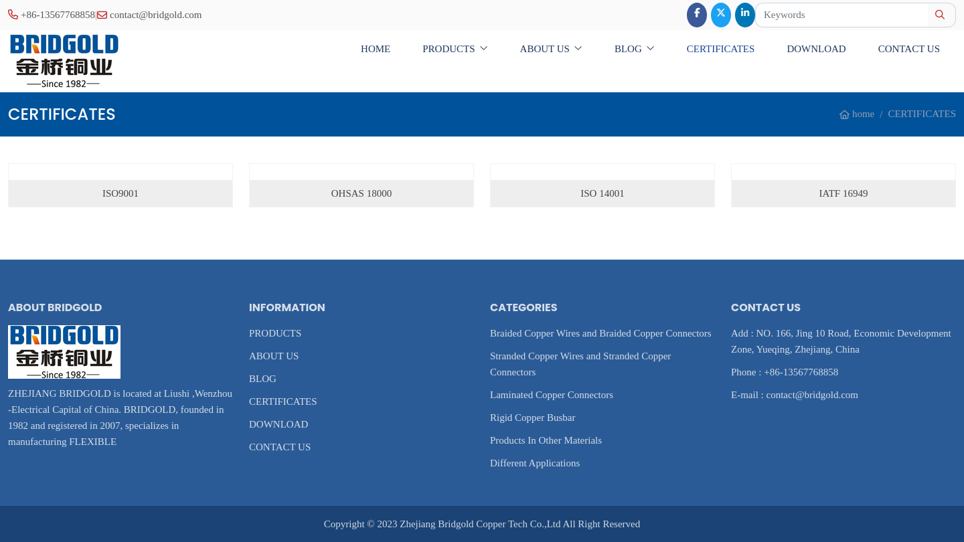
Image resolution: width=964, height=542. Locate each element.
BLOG (628, 48)
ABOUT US (545, 48)
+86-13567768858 (58, 14)
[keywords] (841, 15)
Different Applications (535, 463)
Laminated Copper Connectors (551, 394)
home (375, 48)
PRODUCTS (448, 48)
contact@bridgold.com (156, 14)
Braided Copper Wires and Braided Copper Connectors (601, 333)
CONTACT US (909, 48)
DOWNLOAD (816, 48)
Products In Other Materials (546, 440)
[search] (941, 15)
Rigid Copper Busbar (533, 417)
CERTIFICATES (721, 48)
